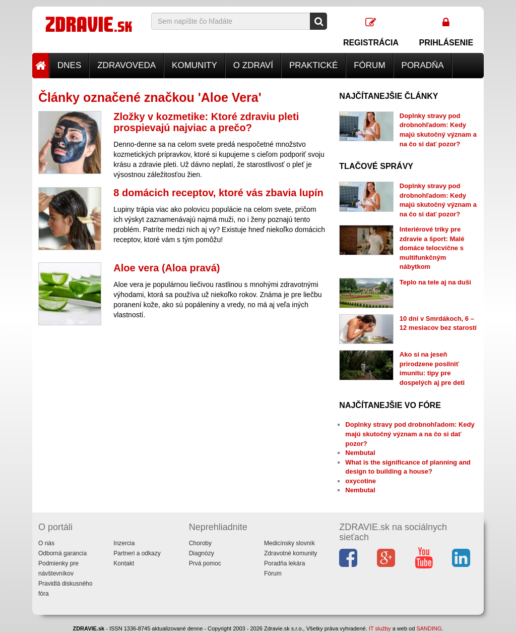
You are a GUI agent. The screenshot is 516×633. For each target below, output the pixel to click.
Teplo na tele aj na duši (435, 282)
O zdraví (253, 65)
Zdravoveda (126, 65)
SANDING (428, 628)
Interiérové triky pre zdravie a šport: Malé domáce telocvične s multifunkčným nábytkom (432, 247)
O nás (46, 543)
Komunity (194, 65)
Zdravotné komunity (290, 553)
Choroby (200, 543)
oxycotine (360, 481)
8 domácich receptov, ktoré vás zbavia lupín (218, 192)
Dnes (69, 65)
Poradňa (423, 65)
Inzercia (124, 543)
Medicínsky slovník (289, 543)
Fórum (369, 65)
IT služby (380, 628)
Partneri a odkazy (136, 553)
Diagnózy (201, 553)
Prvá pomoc (205, 563)
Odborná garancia (62, 553)
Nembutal (360, 452)
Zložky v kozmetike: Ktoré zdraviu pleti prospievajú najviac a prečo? (206, 122)
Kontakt (123, 563)
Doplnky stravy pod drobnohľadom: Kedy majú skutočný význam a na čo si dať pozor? (409, 434)
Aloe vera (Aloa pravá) (166, 267)
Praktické (313, 65)
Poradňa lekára (284, 563)
